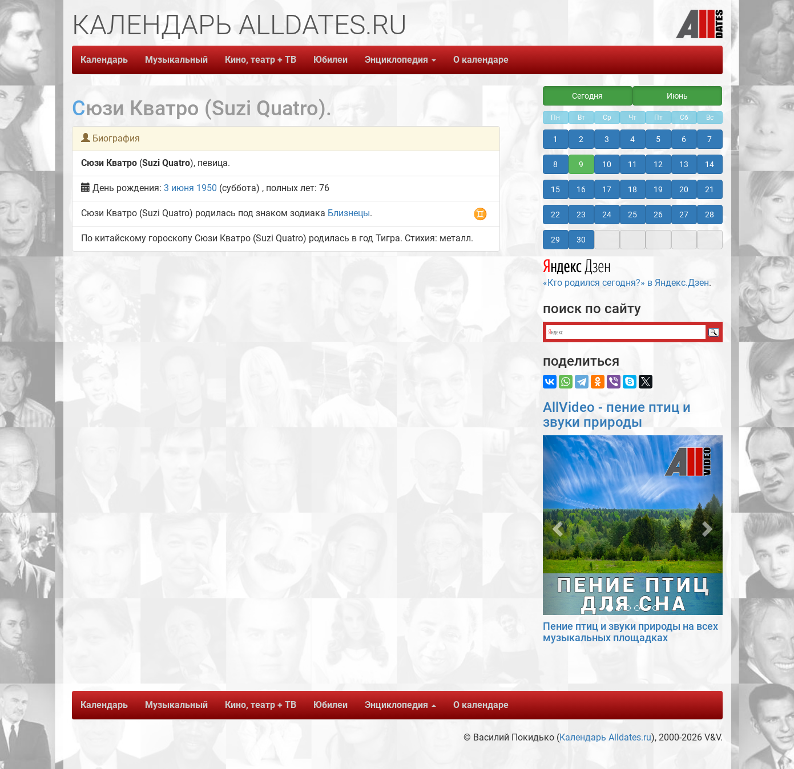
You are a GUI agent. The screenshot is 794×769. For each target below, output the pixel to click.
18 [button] (632, 189)
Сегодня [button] (587, 95)
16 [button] (581, 189)
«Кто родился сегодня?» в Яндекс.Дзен (626, 271)
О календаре (481, 59)
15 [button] (555, 189)
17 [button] (606, 189)
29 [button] (555, 239)
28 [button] (709, 214)
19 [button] (658, 189)
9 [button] (581, 164)
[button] (556, 525)
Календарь (104, 59)
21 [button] (709, 189)
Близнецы (349, 213)
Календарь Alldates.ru (605, 737)
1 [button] (555, 139)
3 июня (179, 188)
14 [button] (709, 164)
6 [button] (684, 139)
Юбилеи (330, 59)
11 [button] (632, 164)
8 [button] (555, 164)
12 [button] (658, 164)
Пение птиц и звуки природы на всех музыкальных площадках (630, 631)
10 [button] (606, 164)
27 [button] (683, 214)
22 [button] (555, 214)
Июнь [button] (677, 95)
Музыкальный (176, 59)
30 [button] (581, 239)
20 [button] (683, 189)
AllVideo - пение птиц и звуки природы (617, 414)
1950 (206, 188)
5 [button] (658, 139)
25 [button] (632, 214)
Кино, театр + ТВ (260, 59)
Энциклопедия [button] (400, 59)
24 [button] (606, 214)
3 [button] (606, 139)
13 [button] (683, 164)
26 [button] (658, 214)
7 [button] (709, 139)
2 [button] (581, 139)
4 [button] (632, 139)
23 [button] (581, 214)
